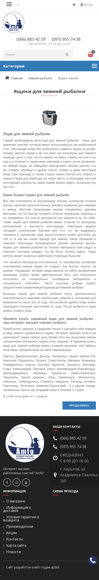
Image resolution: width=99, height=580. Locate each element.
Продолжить (79, 405)
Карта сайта (16, 545)
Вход (86, 4)
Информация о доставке (17, 509)
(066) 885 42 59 (31, 39)
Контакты (14, 539)
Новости (13, 551)
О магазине (15, 501)
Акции (11, 532)
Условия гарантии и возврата (21, 518)
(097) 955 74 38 (66, 39)
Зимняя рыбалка (40, 78)
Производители (19, 526)
